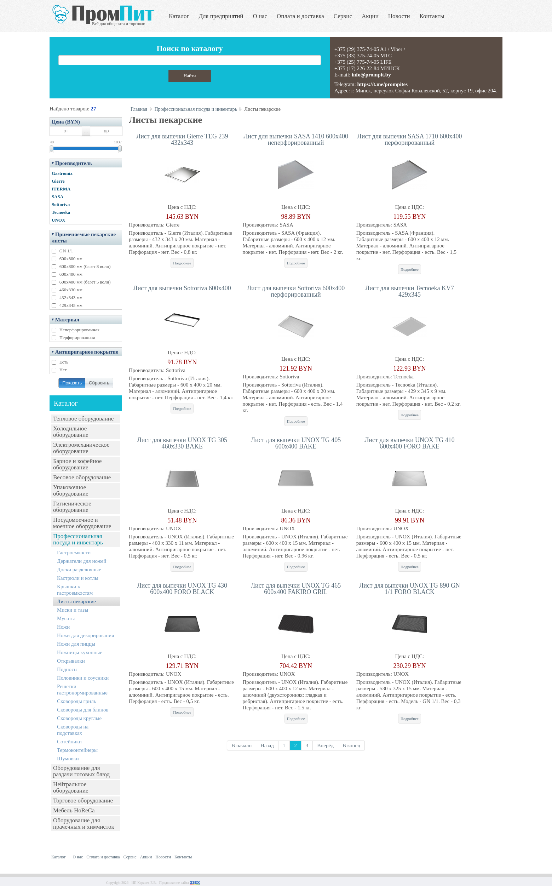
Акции (370, 16)
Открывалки (71, 661)
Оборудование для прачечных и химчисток (83, 823)
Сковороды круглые (79, 718)
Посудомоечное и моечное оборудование (82, 523)
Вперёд (325, 745)
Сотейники (69, 741)
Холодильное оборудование (70, 431)
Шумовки (68, 758)
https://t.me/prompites (382, 84)
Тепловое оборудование (83, 418)
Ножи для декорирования (85, 635)
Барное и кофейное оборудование (77, 464)
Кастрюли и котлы (77, 578)
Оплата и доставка (300, 16)
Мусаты (66, 618)
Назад (267, 745)
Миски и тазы (72, 610)
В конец (352, 745)
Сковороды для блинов (83, 710)
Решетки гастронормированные (82, 690)
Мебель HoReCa (73, 810)
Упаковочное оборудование (70, 490)
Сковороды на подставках (72, 730)
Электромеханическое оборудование (81, 448)
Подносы (67, 669)
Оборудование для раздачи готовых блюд (81, 771)
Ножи (63, 627)
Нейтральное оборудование (70, 787)
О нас (260, 16)
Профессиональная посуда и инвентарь (78, 539)
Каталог (179, 16)
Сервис (343, 16)
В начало (241, 745)
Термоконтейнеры (77, 750)
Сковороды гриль (76, 701)
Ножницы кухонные (79, 652)
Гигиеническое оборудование (72, 506)
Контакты (432, 16)
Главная (139, 109)
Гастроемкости (74, 552)
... (86, 130)
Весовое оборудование (82, 477)
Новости (399, 16)
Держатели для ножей (81, 561)
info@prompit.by (371, 75)
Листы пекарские (76, 601)
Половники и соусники (83, 678)
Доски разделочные (79, 569)
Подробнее (182, 263)
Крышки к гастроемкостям (75, 590)
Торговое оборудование (83, 800)
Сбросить (99, 382)
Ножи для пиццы (76, 644)
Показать (72, 382)
